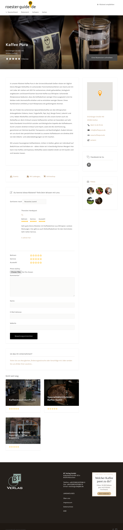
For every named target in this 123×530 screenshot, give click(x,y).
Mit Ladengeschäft (35, 176)
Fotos (92, 182)
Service (13, 259)
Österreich (25, 12)
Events (15, 176)
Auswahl (13, 262)
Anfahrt (93, 140)
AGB (64, 511)
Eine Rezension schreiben (102, 57)
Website (13, 323)
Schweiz (35, 12)
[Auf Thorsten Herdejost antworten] (22, 215)
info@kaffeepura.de (97, 130)
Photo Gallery (15, 269)
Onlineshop (50, 176)
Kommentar (15, 275)
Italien (44, 12)
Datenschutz (68, 507)
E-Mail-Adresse (16, 312)
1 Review (24, 59)
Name (12, 301)
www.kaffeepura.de (97, 135)
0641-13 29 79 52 (96, 125)
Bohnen (13, 255)
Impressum (67, 503)
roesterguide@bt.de (75, 486)
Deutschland (13, 12)
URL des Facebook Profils (89, 165)
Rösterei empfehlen (106, 4)
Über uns (66, 498)
